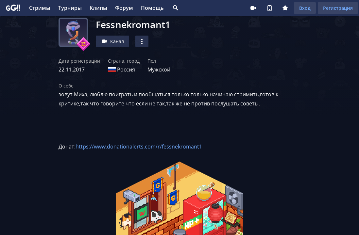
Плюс (285, 8)
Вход (305, 8)
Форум (124, 7)
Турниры (70, 7)
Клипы (98, 7)
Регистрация (338, 8)
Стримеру (253, 7)
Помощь (152, 7)
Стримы (39, 7)
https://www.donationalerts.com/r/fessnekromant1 (139, 146)
